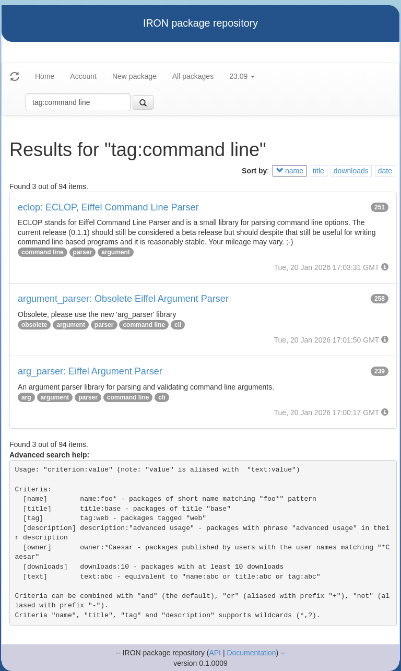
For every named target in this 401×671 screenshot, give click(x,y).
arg (26, 397)
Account (83, 76)
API (215, 653)
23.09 (242, 76)
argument (115, 252)
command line (42, 252)
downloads (351, 171)
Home (44, 76)
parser (82, 252)
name (289, 171)
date (385, 171)
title (318, 171)
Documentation (251, 653)
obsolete (34, 324)
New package (134, 76)
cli (177, 324)
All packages (193, 76)
